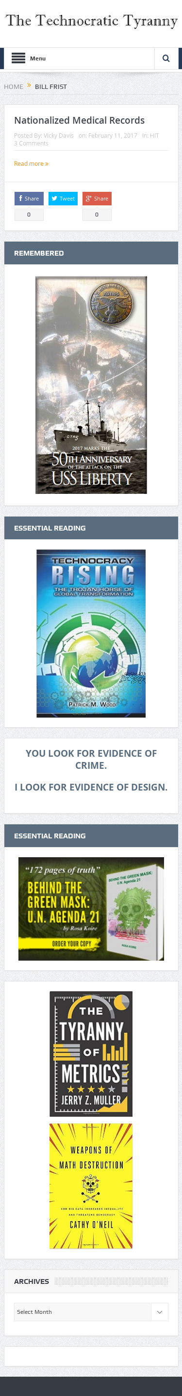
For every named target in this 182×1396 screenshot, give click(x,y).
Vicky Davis (59, 135)
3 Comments (31, 143)
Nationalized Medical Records (79, 120)
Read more (31, 163)
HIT (154, 135)
